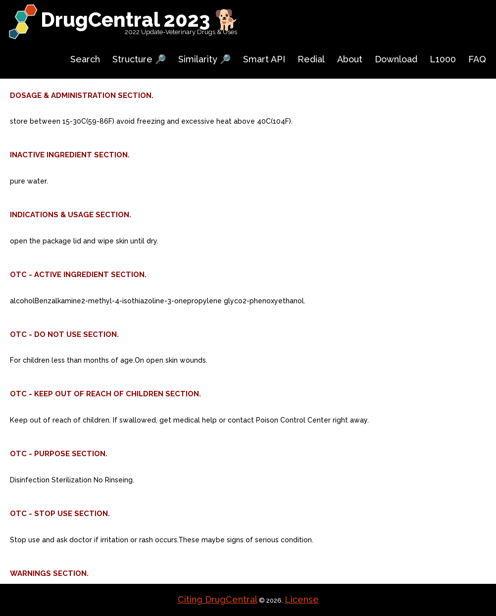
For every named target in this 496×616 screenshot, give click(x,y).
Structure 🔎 (139, 59)
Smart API (264, 59)
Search (85, 59)
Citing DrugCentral (217, 599)
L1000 (443, 59)
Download (396, 59)
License (302, 599)
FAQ (477, 59)
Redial (311, 59)
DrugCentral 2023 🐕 (140, 19)
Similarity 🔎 (204, 59)
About (349, 59)
